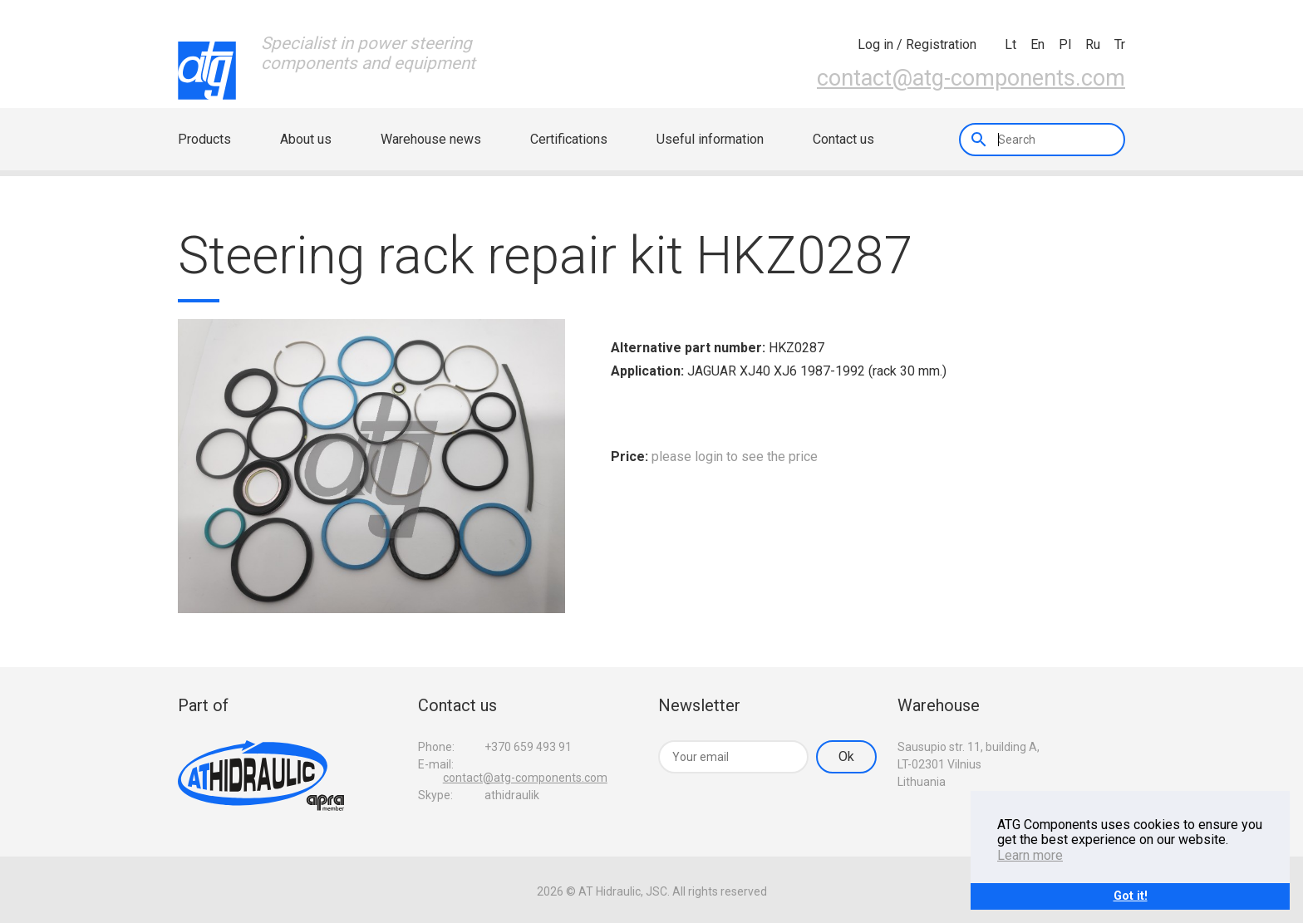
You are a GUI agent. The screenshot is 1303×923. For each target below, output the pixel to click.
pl (1065, 44)
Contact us (843, 139)
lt (1010, 44)
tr (1119, 44)
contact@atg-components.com (971, 78)
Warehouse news (431, 139)
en (1037, 44)
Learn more (1030, 855)
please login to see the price (735, 456)
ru (1092, 44)
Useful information (710, 139)
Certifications (568, 139)
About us (306, 139)
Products (204, 139)
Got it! (1131, 896)
